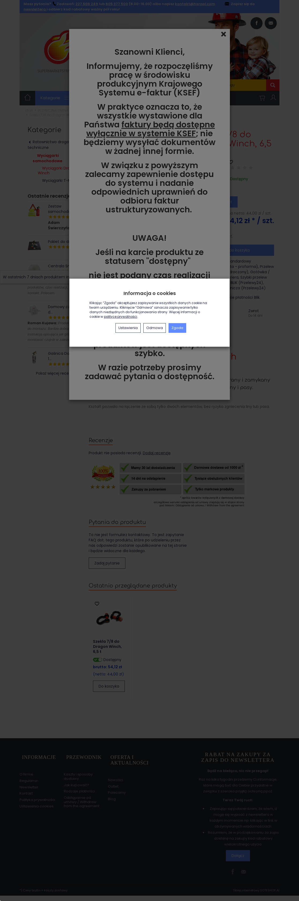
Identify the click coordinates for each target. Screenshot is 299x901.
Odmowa (154, 327)
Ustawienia (128, 327)
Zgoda (177, 327)
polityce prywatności (120, 317)
